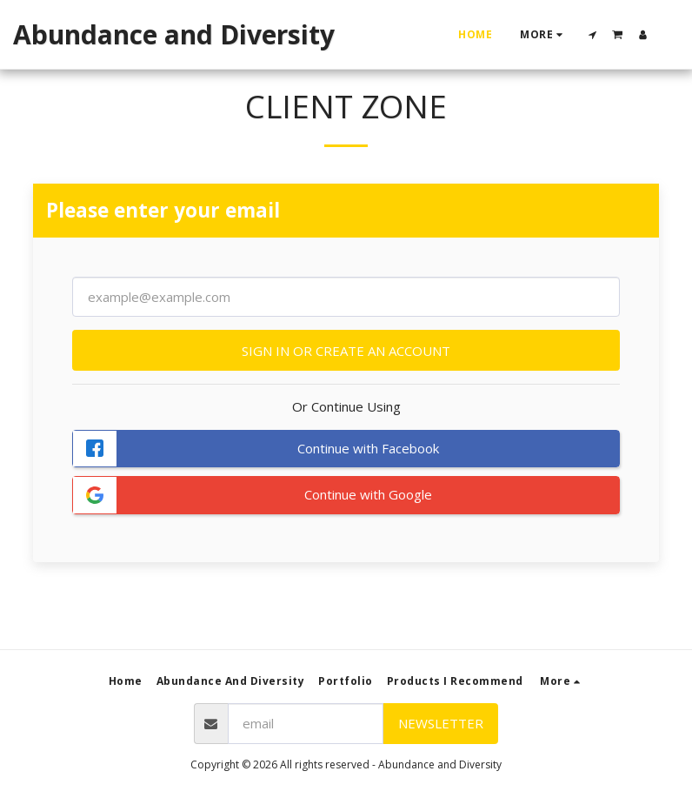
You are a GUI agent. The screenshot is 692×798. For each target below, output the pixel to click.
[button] (593, 35)
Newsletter (440, 723)
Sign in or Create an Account (346, 350)
